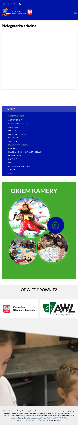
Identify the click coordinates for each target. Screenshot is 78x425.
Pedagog (12, 131)
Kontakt (12, 159)
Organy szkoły (15, 120)
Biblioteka (13, 138)
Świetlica (12, 141)
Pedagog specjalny (17, 134)
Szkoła (11, 109)
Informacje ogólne (16, 116)
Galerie (10, 173)
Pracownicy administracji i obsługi (25, 152)
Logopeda (13, 148)
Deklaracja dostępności (19, 166)
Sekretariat (14, 127)
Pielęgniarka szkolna (18, 145)
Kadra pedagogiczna (18, 124)
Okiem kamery (14, 155)
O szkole (11, 170)
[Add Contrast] (20, 3)
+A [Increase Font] (14, 4)
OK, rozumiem (55, 420)
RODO (10, 163)
